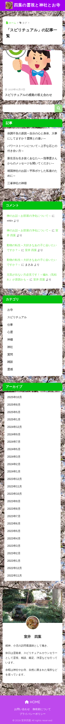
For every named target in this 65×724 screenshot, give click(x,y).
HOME (32, 702)
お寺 (10, 309)
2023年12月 (14, 479)
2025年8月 (13, 404)
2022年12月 (14, 568)
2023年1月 (13, 560)
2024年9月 (13, 434)
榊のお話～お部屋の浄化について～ (29, 215)
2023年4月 (13, 538)
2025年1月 (13, 419)
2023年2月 (13, 553)
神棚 (10, 339)
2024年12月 (14, 426)
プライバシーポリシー (33, 714)
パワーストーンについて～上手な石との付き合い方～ (32, 148)
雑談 (10, 361)
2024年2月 (13, 464)
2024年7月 (13, 441)
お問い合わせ (22, 709)
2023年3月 (13, 545)
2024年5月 (13, 449)
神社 (10, 347)
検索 (58, 108)
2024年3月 (13, 456)
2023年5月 (13, 531)
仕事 (10, 324)
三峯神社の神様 (17, 183)
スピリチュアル (17, 317)
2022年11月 (14, 575)
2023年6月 (13, 523)
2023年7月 (13, 516)
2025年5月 (13, 412)
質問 (10, 354)
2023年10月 (14, 493)
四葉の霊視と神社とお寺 (33, 5)
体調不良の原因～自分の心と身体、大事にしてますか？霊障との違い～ (32, 136)
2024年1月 (13, 471)
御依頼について (42, 709)
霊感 (10, 369)
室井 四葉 (31, 250)
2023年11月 (14, 486)
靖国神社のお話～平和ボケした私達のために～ (32, 173)
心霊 (10, 332)
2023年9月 (13, 501)
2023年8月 (13, 508)
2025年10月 (14, 397)
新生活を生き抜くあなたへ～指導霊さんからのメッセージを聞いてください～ (32, 161)
